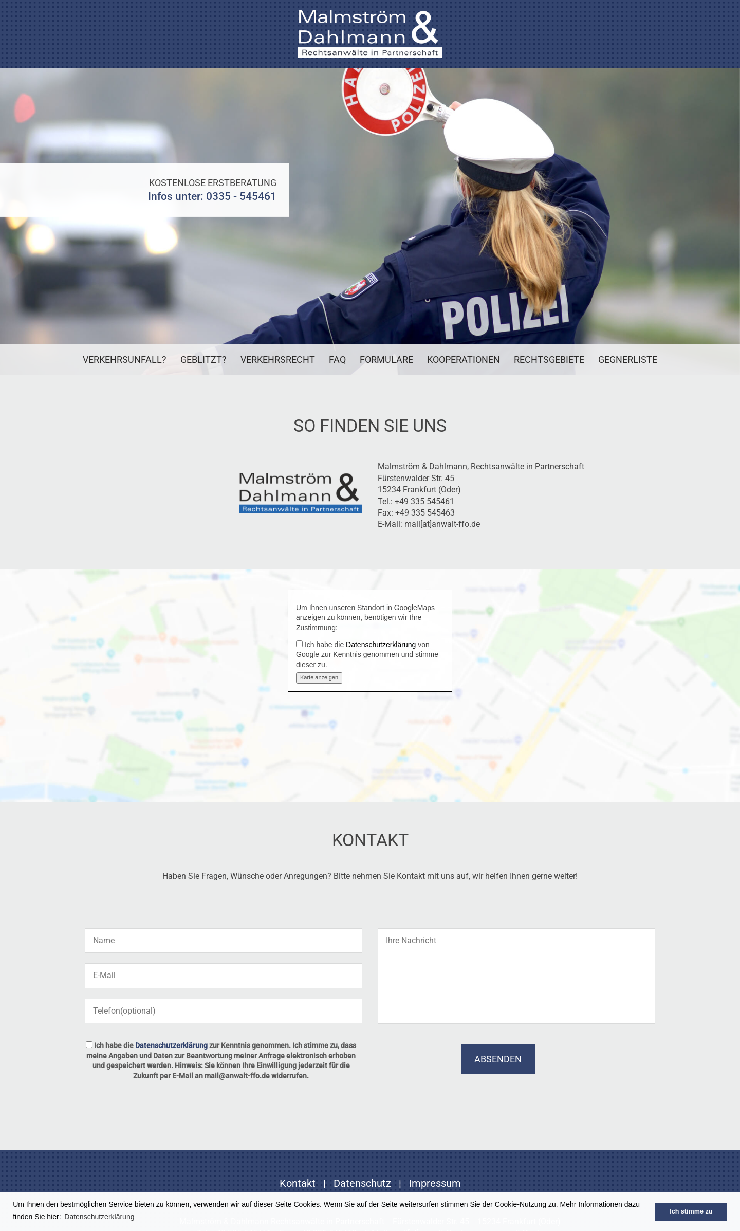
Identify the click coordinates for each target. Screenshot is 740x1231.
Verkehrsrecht (277, 359)
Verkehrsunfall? (124, 359)
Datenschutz (362, 1183)
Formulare (386, 359)
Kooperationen (463, 359)
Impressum (435, 1183)
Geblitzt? (203, 359)
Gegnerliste (627, 359)
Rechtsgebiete (549, 359)
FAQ (337, 359)
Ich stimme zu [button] (691, 1211)
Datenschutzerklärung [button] (99, 1216)
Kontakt (298, 1183)
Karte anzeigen (319, 677)
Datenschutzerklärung (381, 644)
